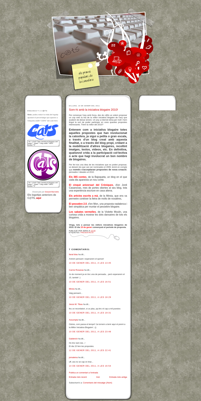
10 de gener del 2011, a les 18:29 (90, 297)
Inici (98, 377)
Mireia (71, 289)
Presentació (87, 232)
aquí (38, 198)
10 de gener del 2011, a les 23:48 (90, 331)
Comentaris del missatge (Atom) (97, 383)
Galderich (73, 338)
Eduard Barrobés (52, 192)
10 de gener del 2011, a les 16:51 (90, 282)
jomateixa (73, 357)
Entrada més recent (78, 377)
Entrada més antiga (118, 377)
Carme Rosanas (76, 270)
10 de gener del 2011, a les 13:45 (90, 263)
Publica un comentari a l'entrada (83, 372)
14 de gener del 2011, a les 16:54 (90, 366)
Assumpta (73, 320)
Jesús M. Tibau (76, 304)
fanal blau (73, 254)
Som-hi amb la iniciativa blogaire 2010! (93, 109)
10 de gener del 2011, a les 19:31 (90, 313)
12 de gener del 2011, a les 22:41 (90, 350)
